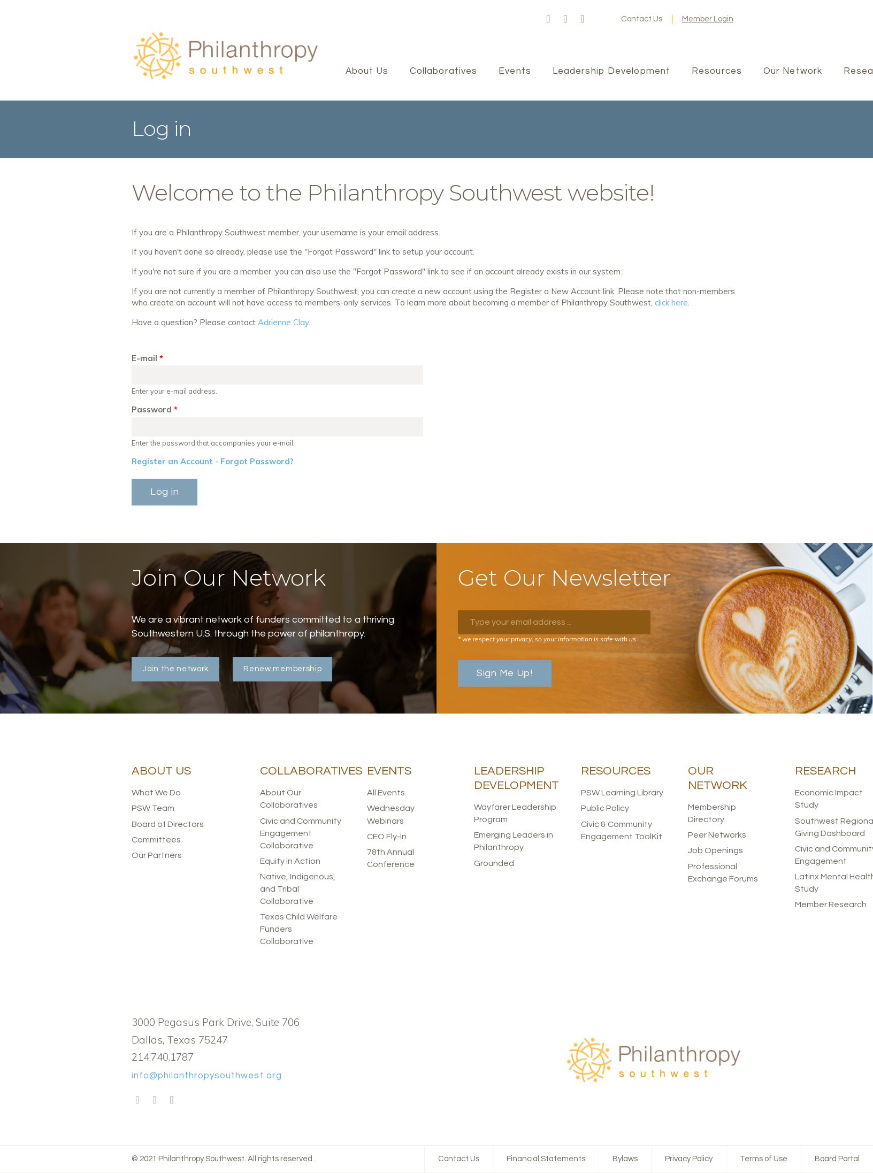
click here (671, 302)
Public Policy (605, 808)
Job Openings (715, 850)
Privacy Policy (689, 1159)
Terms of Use (763, 1159)
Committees (156, 839)
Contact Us (641, 19)
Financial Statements (546, 1159)
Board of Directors (168, 824)
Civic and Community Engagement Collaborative (300, 833)
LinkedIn (582, 19)
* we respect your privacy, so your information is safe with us (547, 639)
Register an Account (172, 461)
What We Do (156, 792)
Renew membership (282, 669)
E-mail (147, 358)
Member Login (707, 19)
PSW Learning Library (622, 792)
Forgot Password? (257, 461)
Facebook (548, 19)
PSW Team (153, 808)
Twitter (565, 19)
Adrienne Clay (283, 322)
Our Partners (157, 855)
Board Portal (837, 1159)
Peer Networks (717, 835)
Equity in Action (290, 861)
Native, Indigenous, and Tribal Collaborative (297, 889)
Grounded (494, 863)
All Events (386, 792)
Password (155, 409)
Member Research (831, 904)
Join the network (175, 669)
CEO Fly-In (387, 836)
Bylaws (625, 1159)
